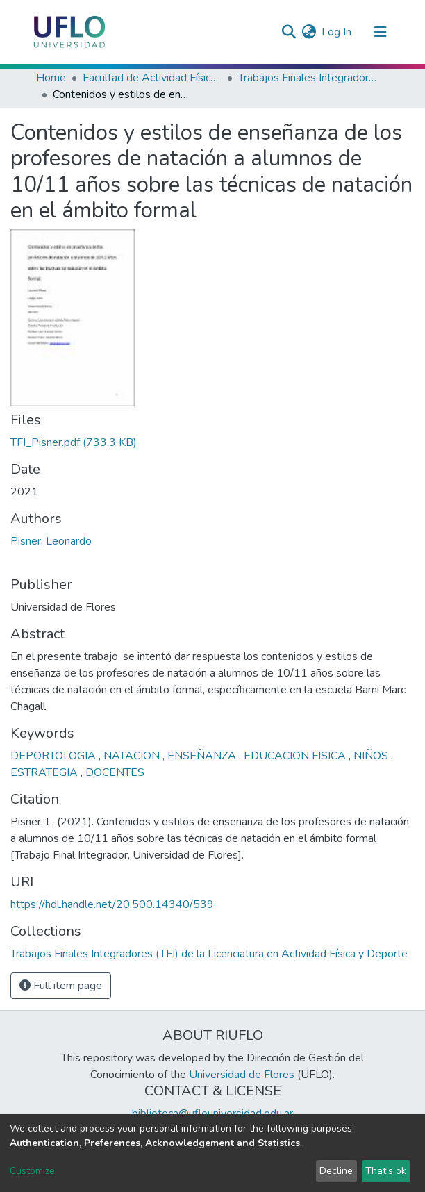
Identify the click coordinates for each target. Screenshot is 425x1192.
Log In (337, 32)
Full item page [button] (60, 985)
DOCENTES (114, 772)
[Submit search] (288, 32)
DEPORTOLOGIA (54, 755)
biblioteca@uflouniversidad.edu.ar (212, 1113)
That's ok (385, 1170)
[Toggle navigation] (380, 32)
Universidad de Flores (241, 1074)
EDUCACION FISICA (296, 755)
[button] (308, 32)
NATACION (132, 755)
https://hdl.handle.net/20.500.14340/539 (112, 904)
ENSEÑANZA (203, 755)
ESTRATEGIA (45, 772)
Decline (336, 1170)
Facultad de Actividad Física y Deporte (152, 77)
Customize (32, 1170)
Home (51, 77)
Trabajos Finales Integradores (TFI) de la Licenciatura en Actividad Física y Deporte (307, 77)
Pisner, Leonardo (51, 541)
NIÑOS (372, 755)
